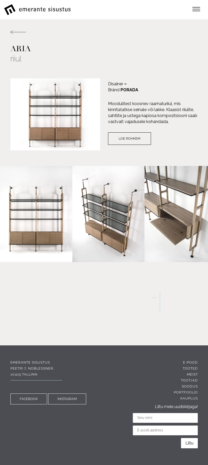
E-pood (190, 362)
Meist (192, 374)
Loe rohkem (129, 138)
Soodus (190, 386)
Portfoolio (186, 392)
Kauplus (189, 398)
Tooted (190, 368)
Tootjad (189, 380)
